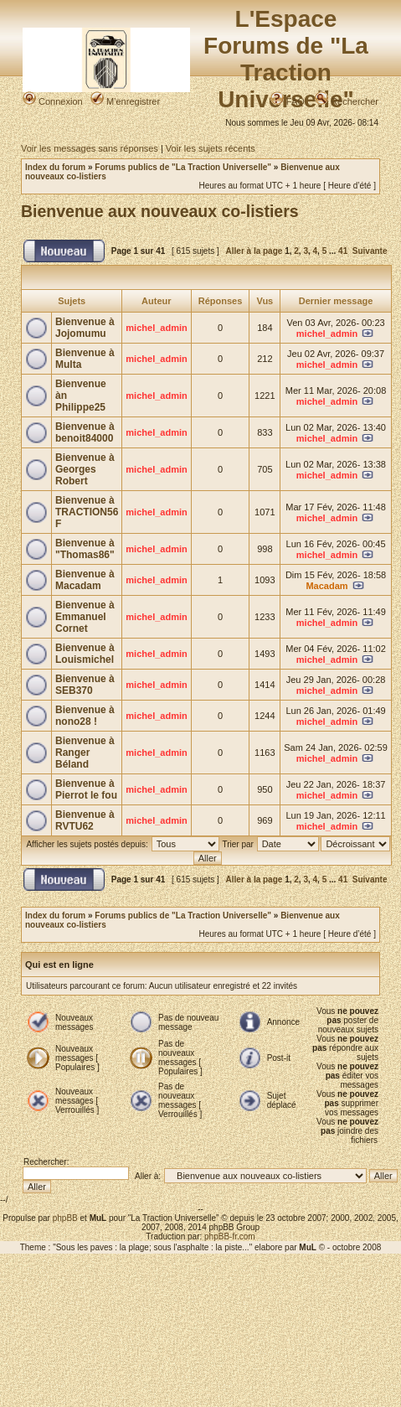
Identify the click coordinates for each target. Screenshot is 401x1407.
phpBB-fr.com (229, 1236)
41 (342, 251)
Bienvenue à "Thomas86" (85, 549)
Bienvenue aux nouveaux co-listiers (160, 211)
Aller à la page (254, 251)
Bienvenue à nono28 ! (85, 715)
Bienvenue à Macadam (85, 580)
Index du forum (55, 167)
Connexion (53, 101)
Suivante (370, 251)
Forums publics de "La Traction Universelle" (183, 167)
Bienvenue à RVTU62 (85, 820)
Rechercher (346, 101)
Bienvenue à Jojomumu (85, 327)
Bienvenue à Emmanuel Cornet (85, 616)
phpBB (65, 1218)
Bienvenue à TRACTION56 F (86, 512)
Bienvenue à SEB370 (85, 684)
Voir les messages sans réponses (89, 148)
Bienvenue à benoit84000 (85, 432)
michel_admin (156, 328)
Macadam (326, 586)
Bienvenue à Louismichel (85, 653)
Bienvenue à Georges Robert (85, 469)
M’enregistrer (125, 101)
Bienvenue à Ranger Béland (85, 752)
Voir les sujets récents (210, 148)
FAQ (287, 101)
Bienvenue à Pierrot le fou (86, 789)
